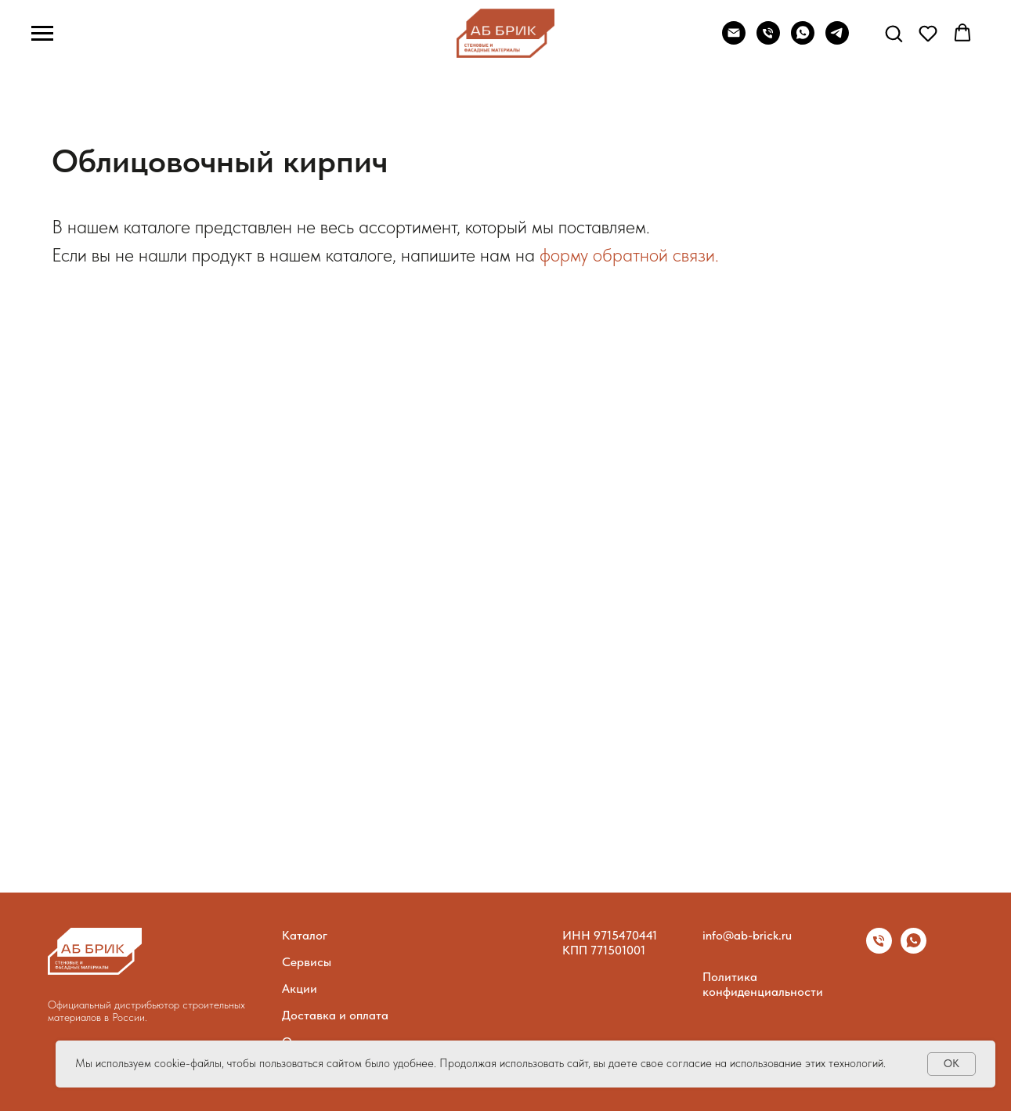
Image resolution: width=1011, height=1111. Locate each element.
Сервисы (306, 961)
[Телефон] (879, 949)
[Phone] (768, 40)
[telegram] (837, 40)
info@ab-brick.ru (747, 935)
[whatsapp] (913, 949)
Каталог (304, 935)
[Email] (734, 40)
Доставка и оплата (335, 1015)
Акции (299, 988)
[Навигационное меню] (42, 33)
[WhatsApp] (802, 40)
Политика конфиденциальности (762, 984)
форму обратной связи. (629, 254)
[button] (893, 32)
